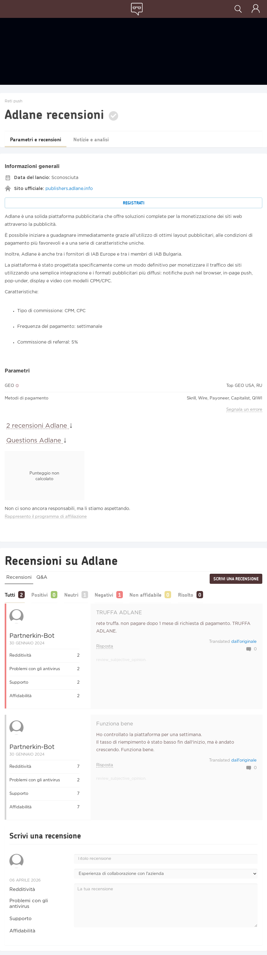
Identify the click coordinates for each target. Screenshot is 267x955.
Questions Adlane (34, 440)
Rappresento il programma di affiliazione (46, 516)
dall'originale (244, 641)
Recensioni (19, 577)
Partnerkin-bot (32, 635)
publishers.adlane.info (69, 189)
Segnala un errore (244, 409)
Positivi (42, 594)
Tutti (10, 594)
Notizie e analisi (99, 139)
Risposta (104, 646)
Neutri (77, 594)
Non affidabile (156, 594)
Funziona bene (114, 723)
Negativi (112, 594)
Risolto (199, 594)
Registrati (133, 202)
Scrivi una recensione (236, 578)
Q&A (41, 577)
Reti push (13, 101)
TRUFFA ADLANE (119, 612)
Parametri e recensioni (38, 139)
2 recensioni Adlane (37, 426)
